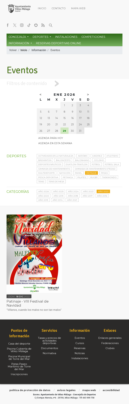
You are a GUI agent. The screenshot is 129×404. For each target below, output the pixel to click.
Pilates (81, 177)
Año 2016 (102, 196)
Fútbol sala (112, 164)
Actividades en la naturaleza (55, 156)
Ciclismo (99, 160)
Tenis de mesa (56, 181)
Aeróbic (83, 156)
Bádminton (44, 160)
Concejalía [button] (18, 36)
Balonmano (82, 160)
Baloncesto (63, 160)
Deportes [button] (41, 36)
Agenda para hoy (50, 138)
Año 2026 (43, 191)
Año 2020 (43, 196)
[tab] (64, 83)
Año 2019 (58, 196)
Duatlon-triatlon (76, 164)
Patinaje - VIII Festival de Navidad (28, 303)
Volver (13, 50)
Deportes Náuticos (49, 164)
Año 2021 (72, 200)
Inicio (42, 8)
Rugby (94, 177)
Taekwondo (109, 177)
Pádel (78, 173)
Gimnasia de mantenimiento (54, 168)
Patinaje (91, 173)
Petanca (68, 177)
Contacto (59, 8)
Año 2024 (73, 191)
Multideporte (46, 173)
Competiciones (93, 36)
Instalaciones (66, 36)
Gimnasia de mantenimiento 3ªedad (95, 168)
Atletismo (112, 156)
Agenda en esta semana (55, 143)
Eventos (55, 50)
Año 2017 (88, 196)
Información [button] (19, 43)
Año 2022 (103, 191)
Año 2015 (43, 200)
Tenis (41, 181)
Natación (64, 173)
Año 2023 (88, 191)
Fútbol (96, 164)
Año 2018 (73, 196)
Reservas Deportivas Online (58, 43)
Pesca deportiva (48, 177)
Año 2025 (58, 191)
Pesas (104, 173)
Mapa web (78, 8)
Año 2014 (58, 200)
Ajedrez (97, 156)
